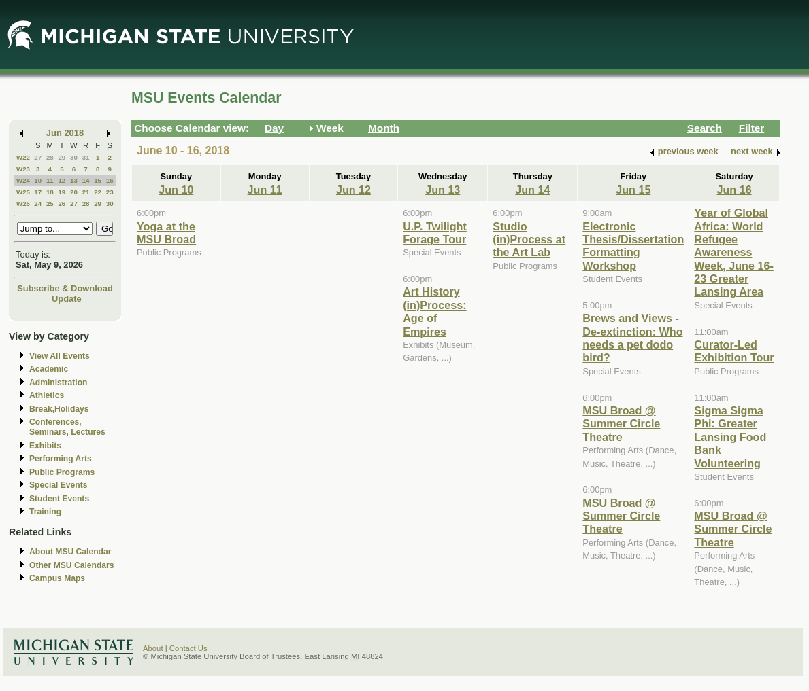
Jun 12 (353, 189)
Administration (58, 382)
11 (50, 180)
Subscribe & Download (65, 288)
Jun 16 (733, 189)
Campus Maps (57, 578)
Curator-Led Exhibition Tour (734, 351)
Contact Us (188, 648)
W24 (23, 180)
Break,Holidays (59, 409)
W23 (23, 169)
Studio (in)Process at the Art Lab (529, 239)
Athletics (46, 395)
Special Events (58, 485)
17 (38, 192)
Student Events (59, 498)
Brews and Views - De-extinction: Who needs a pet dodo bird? (632, 338)
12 (61, 180)
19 (61, 192)
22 (97, 192)
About (153, 648)
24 (38, 203)
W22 (23, 157)
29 (61, 157)
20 (74, 192)
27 (38, 157)
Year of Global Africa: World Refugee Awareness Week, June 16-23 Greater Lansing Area (733, 252)
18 (50, 192)
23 (110, 192)
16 (110, 180)
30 (74, 157)
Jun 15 (633, 189)
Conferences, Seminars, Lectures (67, 427)
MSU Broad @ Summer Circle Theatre (621, 423)
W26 (23, 203)
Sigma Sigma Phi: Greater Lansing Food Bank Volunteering (730, 436)
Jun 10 (176, 189)
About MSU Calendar (70, 551)
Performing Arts (60, 458)
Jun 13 (442, 189)
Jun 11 (265, 189)
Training (45, 511)
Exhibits (45, 445)
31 (86, 157)
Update (67, 299)
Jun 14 (532, 189)
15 (97, 180)
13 (74, 180)
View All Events (59, 356)
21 (86, 192)
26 (61, 203)
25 (50, 203)
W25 (23, 192)
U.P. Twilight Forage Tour (435, 232)
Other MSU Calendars (71, 565)
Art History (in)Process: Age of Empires (434, 311)
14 (86, 180)
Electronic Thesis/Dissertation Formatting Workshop (633, 246)
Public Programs (62, 472)
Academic (48, 369)
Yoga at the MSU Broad (166, 232)
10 (38, 180)
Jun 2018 (65, 133)
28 (50, 157)
